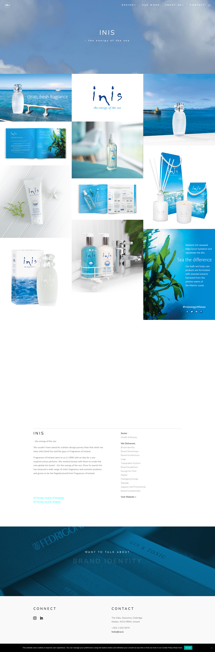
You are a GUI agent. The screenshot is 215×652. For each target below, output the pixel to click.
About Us (173, 5)
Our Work (151, 5)
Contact (197, 5)
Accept (188, 648)
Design (128, 5)
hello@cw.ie (118, 631)
